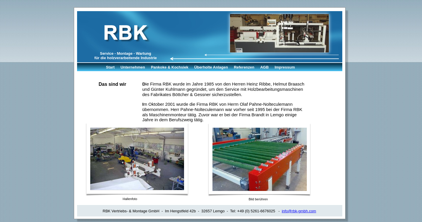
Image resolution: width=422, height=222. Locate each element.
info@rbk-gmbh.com (299, 211)
